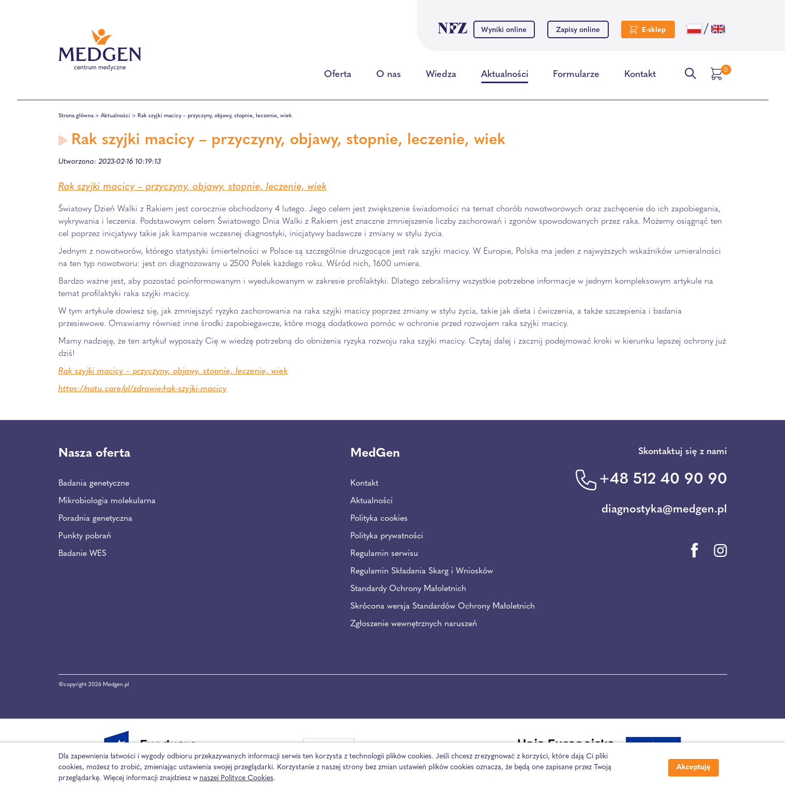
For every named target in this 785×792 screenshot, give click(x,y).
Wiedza (441, 76)
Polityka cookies (379, 519)
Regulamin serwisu (384, 554)
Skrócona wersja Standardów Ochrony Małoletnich (442, 606)
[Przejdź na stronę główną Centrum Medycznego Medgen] (99, 50)
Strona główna (76, 116)
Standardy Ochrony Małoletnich (408, 589)
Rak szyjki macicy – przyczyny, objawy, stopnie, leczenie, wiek (192, 187)
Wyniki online (504, 30)
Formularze (576, 76)
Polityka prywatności (386, 536)
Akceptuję (693, 767)
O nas (388, 76)
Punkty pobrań (84, 536)
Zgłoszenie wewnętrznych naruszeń (413, 624)
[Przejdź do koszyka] (718, 74)
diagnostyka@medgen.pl (664, 510)
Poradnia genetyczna (95, 519)
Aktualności (504, 76)
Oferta (337, 76)
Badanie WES (82, 554)
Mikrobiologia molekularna (107, 501)
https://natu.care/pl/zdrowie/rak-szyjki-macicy (142, 389)
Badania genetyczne (93, 483)
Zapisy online (578, 30)
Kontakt (640, 76)
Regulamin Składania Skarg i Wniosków (421, 571)
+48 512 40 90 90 (663, 480)
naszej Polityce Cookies (236, 778)
